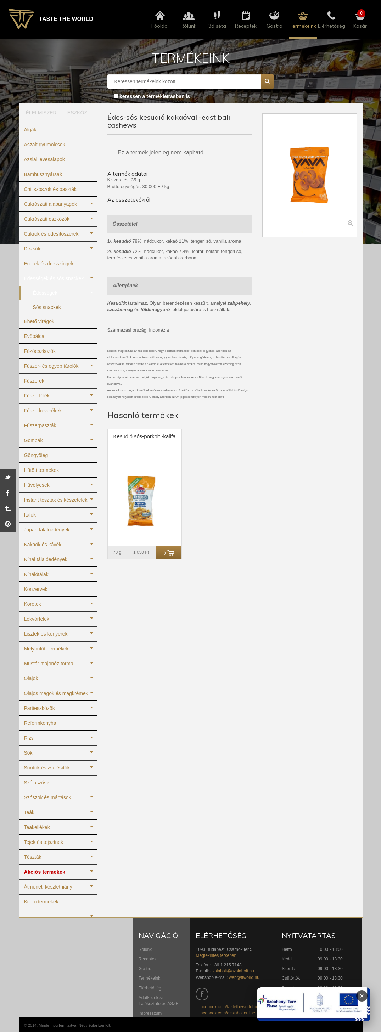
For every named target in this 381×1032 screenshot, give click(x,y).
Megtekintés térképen (216, 955)
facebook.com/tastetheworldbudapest (234, 1006)
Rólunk (145, 949)
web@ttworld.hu (244, 977)
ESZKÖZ (77, 112)
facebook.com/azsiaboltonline (227, 1012)
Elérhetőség (150, 988)
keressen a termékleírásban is (154, 96)
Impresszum (150, 1013)
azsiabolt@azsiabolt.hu (232, 971)
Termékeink (149, 978)
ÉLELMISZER (39, 112)
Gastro (145, 968)
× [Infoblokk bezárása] (362, 996)
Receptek (148, 959)
